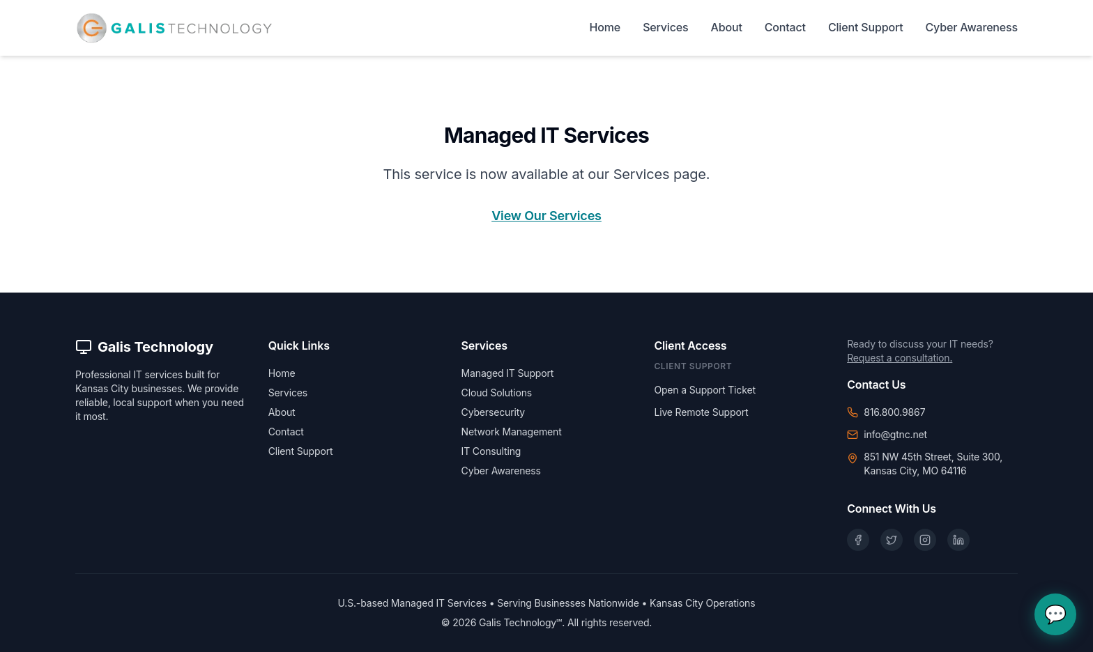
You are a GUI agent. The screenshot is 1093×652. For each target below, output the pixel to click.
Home (605, 27)
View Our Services (546, 215)
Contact (785, 27)
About (726, 27)
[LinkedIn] (958, 540)
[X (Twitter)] (891, 540)
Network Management (511, 431)
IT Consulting (491, 451)
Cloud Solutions (496, 392)
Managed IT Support (507, 373)
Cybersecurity (493, 412)
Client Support (865, 27)
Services (665, 27)
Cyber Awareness (971, 27)
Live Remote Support (701, 412)
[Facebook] (858, 540)
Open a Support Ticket (704, 390)
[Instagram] (925, 540)
